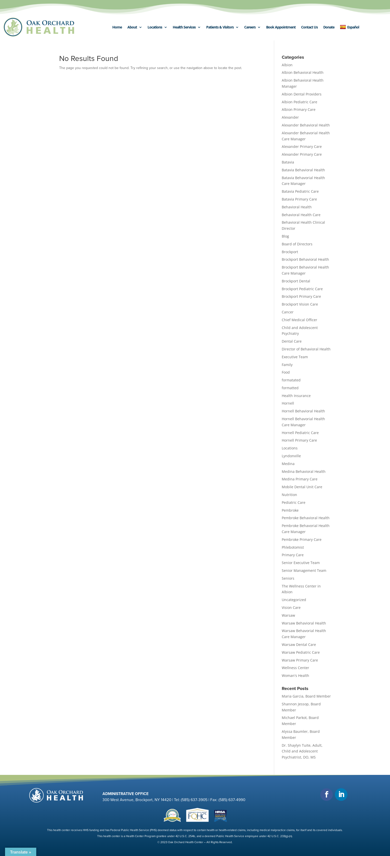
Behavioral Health (297, 207)
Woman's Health (295, 675)
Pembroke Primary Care (302, 539)
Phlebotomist (293, 547)
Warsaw (288, 615)
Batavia (288, 162)
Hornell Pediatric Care (300, 432)
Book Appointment (281, 27)
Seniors (288, 578)
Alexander (290, 117)
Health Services (184, 27)
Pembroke (290, 510)
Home (117, 27)
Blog (285, 236)
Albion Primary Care (298, 109)
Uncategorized (294, 599)
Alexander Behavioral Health (306, 125)
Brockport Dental (296, 281)
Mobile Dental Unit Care (302, 486)
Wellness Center (295, 667)
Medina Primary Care (299, 479)
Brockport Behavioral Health (305, 259)
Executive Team (295, 356)
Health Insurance (296, 395)
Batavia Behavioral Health (303, 170)
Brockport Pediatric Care (302, 288)
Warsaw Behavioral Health (304, 623)
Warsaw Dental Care (299, 644)
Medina (288, 463)
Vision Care (291, 607)
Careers (250, 27)
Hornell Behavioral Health (303, 411)
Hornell (288, 403)
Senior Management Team (304, 570)
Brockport (290, 251)
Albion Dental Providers (302, 94)
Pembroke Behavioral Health (306, 517)
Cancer (288, 312)
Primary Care (293, 554)
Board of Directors (297, 244)
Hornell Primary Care (299, 440)
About (132, 27)
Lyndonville (291, 455)
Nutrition (289, 494)
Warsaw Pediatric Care (301, 652)
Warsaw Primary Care (300, 660)
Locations (155, 27)
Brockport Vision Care (300, 304)
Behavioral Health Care (301, 214)
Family (287, 364)
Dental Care (292, 341)
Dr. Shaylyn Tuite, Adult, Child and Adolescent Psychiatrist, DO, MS (302, 751)
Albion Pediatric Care (299, 102)
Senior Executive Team (301, 562)
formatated (291, 380)
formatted (290, 387)
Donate (328, 27)
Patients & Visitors (220, 27)
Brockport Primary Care (301, 296)
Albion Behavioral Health (303, 72)
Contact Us (309, 27)
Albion (287, 64)
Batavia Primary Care (299, 199)
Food (286, 372)
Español (349, 27)
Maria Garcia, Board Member (306, 696)
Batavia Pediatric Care (300, 191)
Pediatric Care (293, 502)
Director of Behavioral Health (306, 349)
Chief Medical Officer (299, 319)
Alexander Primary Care (302, 146)
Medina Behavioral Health (304, 471)
